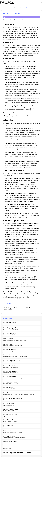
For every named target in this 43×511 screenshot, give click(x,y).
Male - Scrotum (28, 7)
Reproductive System (18, 7)
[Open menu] (41, 2)
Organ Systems (9, 7)
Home (2, 7)
